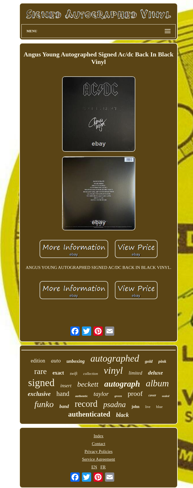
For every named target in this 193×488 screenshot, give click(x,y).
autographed (115, 358)
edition (38, 361)
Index (98, 436)
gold (149, 361)
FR (103, 467)
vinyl (113, 370)
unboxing (75, 361)
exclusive (39, 393)
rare (40, 371)
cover (152, 395)
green (118, 396)
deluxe (155, 373)
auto (56, 361)
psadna (114, 404)
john (135, 407)
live (147, 407)
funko (44, 404)
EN (94, 467)
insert (66, 385)
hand (63, 393)
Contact (98, 443)
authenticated (89, 414)
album (157, 383)
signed (41, 382)
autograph (122, 383)
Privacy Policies (99, 451)
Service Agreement (98, 459)
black (122, 415)
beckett (88, 384)
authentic (81, 396)
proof (135, 393)
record (86, 404)
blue (159, 407)
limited (135, 373)
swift (73, 373)
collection (90, 373)
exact (58, 373)
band (64, 406)
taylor (101, 393)
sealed (165, 396)
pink (162, 361)
